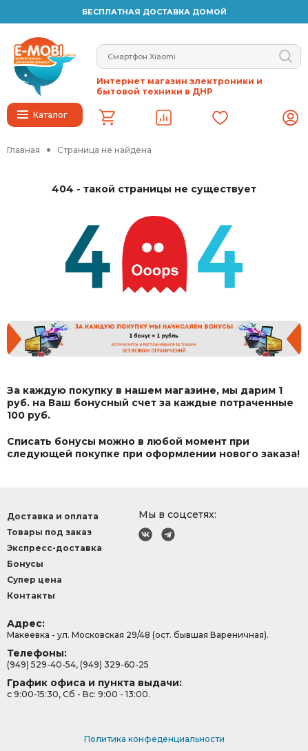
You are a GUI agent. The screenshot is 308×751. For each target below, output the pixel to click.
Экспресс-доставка (54, 548)
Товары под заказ (49, 532)
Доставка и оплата (53, 516)
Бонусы (25, 564)
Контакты (31, 595)
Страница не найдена (104, 150)
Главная (23, 150)
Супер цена (34, 579)
